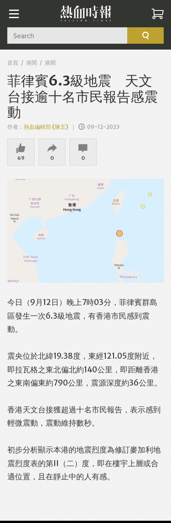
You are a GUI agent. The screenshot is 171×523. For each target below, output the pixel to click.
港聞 (31, 62)
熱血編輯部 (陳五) (46, 126)
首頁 (12, 62)
